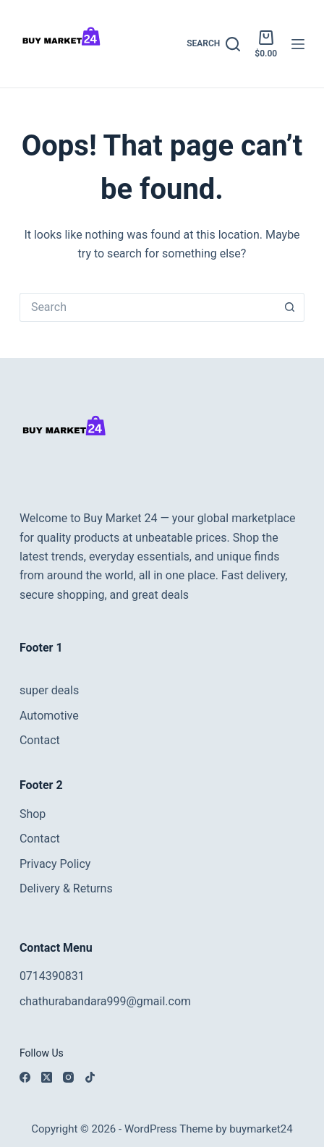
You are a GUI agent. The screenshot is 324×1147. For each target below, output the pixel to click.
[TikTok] (90, 1077)
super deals (49, 690)
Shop (33, 814)
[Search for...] (148, 307)
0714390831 (52, 976)
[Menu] (297, 44)
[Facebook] (25, 1077)
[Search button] (290, 307)
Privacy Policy (55, 864)
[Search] (213, 44)
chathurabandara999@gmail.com (105, 1001)
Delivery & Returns (66, 888)
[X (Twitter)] (46, 1077)
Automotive (49, 715)
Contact (40, 740)
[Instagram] (68, 1077)
